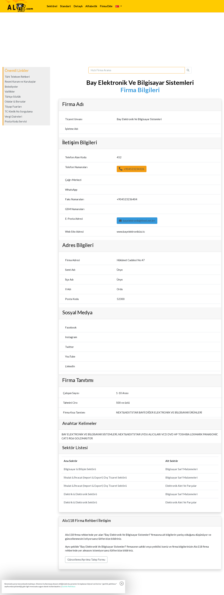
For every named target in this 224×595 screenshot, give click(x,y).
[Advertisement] (112, 39)
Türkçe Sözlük (13, 96)
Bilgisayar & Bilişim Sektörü (80, 469)
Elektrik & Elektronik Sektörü (80, 494)
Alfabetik (91, 6)
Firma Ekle (106, 6)
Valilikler (10, 91)
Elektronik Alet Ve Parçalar (181, 485)
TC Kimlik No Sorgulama (19, 111)
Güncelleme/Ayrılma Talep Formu (86, 559)
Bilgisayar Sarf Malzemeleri (181, 469)
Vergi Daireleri (13, 116)
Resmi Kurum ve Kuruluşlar (20, 81)
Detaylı (78, 6)
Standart (65, 6)
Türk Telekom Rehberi (17, 76)
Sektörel (52, 6)
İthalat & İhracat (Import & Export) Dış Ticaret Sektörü (95, 477)
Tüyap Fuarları (13, 106)
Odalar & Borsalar (15, 101)
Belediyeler (11, 86)
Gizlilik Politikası (68, 586)
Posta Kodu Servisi (16, 121)
